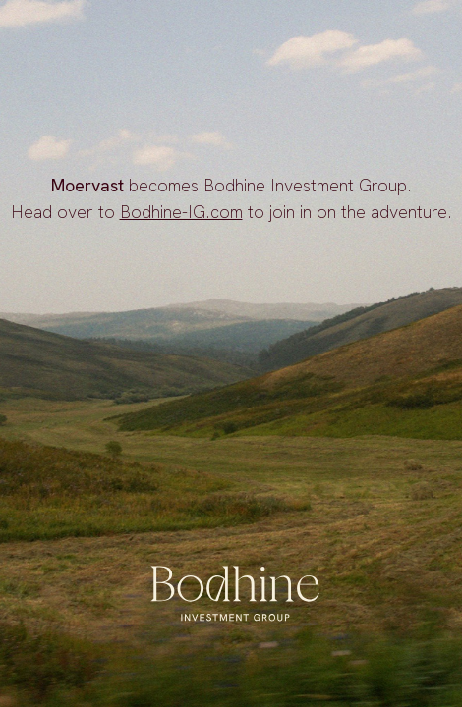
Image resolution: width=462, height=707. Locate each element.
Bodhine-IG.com (181, 211)
